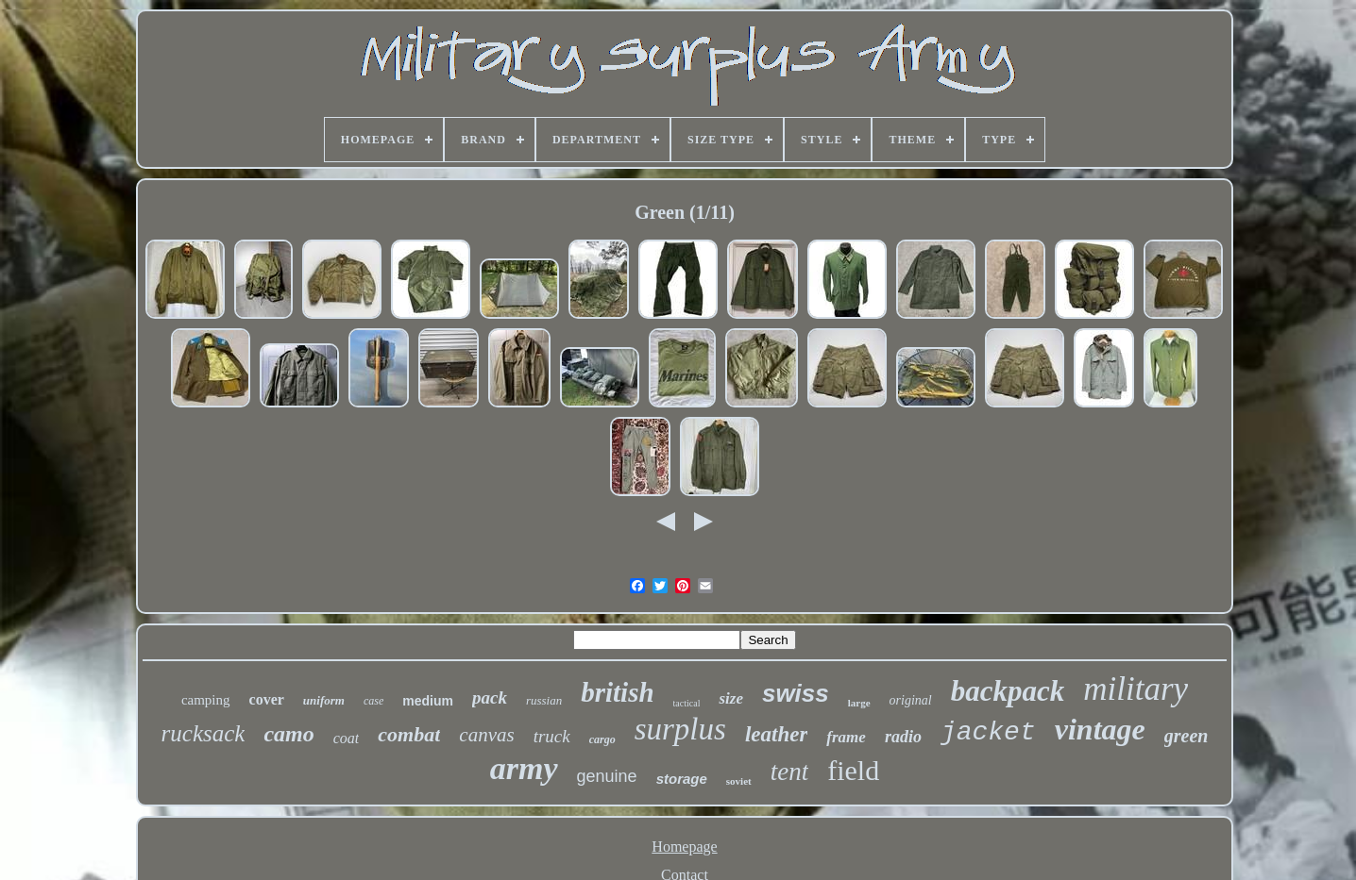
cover (266, 699)
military (1135, 689)
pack (489, 697)
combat (409, 734)
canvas (486, 734)
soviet (739, 781)
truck (552, 736)
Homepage (684, 846)
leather (776, 734)
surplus (680, 729)
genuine (607, 776)
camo (288, 734)
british (617, 692)
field (853, 770)
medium (427, 700)
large (859, 702)
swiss (795, 693)
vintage (1100, 729)
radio (903, 736)
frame (846, 737)
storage (681, 779)
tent (790, 771)
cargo (602, 739)
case (373, 700)
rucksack (203, 733)
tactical (687, 703)
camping (205, 699)
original (911, 700)
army (524, 768)
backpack (1008, 690)
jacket (988, 732)
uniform (324, 700)
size (731, 698)
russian (544, 700)
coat (346, 738)
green (1186, 735)
